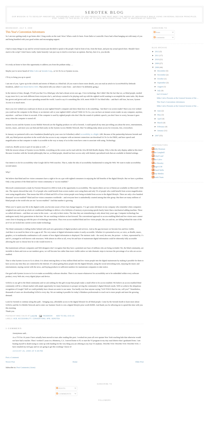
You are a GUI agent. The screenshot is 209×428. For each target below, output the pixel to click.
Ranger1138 (157, 166)
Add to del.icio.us (65, 316)
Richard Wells (158, 170)
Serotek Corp (47, 71)
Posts (157, 32)
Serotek (56, 318)
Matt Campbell (158, 152)
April (159, 119)
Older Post (139, 362)
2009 (157, 63)
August (160, 86)
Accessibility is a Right (89, 134)
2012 (157, 51)
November (161, 75)
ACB (15, 318)
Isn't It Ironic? (162, 94)
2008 (157, 67)
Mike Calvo (34, 71)
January (160, 130)
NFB (48, 318)
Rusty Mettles (158, 173)
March (160, 122)
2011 (157, 55)
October (160, 79)
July (159, 90)
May (159, 115)
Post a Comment (12, 357)
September (161, 82)
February (161, 126)
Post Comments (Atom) (26, 367)
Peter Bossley (158, 163)
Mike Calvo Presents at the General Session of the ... (178, 98)
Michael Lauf (158, 156)
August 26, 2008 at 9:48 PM (27, 351)
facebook (48, 316)
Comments (159, 37)
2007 (157, 135)
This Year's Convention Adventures (25, 31)
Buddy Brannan (159, 149)
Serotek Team (158, 177)
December (161, 71)
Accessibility (24, 318)
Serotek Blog (104, 12)
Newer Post (10, 362)
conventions (39, 318)
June (159, 111)
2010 (157, 59)
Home (75, 362)
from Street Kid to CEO (28, 87)
